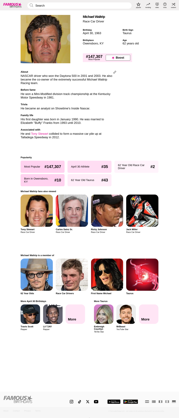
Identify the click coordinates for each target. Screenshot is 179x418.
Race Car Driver (93, 21)
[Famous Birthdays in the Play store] (130, 402)
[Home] (31, 399)
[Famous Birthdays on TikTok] (79, 401)
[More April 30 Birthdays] (75, 314)
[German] (174, 401)
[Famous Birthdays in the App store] (114, 402)
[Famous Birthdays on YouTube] (96, 401)
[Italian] (167, 401)
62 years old (131, 43)
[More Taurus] (148, 314)
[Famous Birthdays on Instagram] (71, 401)
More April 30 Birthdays (33, 301)
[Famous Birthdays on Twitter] (87, 401)
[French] (160, 401)
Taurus (127, 33)
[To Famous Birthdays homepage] (12, 5)
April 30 (88, 33)
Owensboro (90, 43)
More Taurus (101, 301)
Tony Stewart (39, 133)
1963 (98, 33)
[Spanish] (147, 401)
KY (102, 43)
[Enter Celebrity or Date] (79, 5)
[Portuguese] (154, 401)
